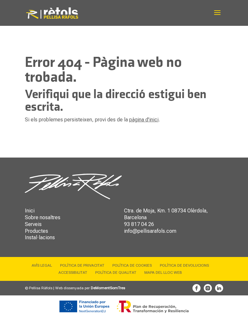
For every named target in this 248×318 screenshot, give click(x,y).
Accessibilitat (72, 272)
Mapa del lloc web (163, 272)
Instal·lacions (40, 237)
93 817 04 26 (139, 224)
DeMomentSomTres (108, 288)
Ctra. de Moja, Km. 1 (147, 211)
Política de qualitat (115, 272)
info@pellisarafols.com (150, 231)
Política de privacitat (82, 265)
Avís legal (42, 265)
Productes (36, 231)
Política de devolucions (184, 265)
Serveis (33, 224)
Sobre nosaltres (42, 217)
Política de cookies (132, 265)
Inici (30, 211)
